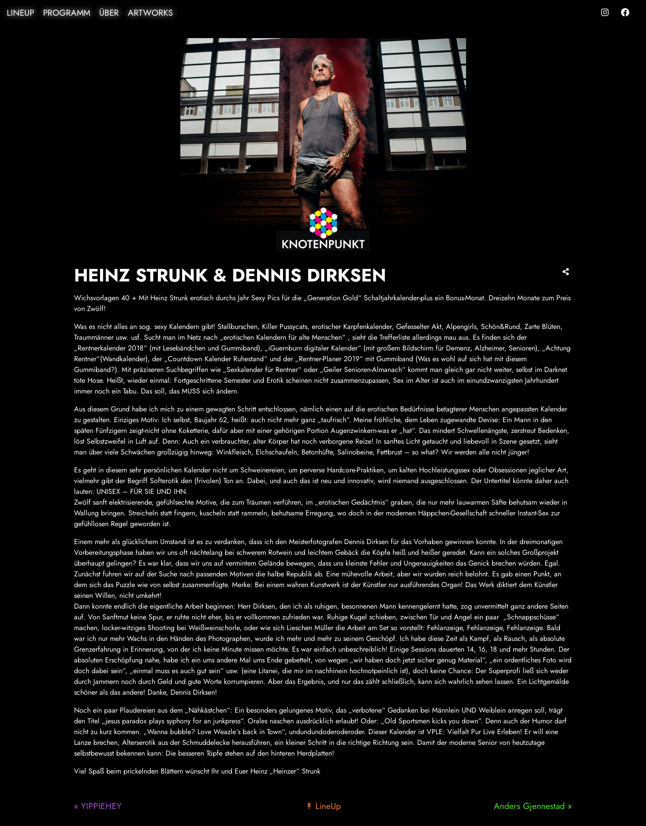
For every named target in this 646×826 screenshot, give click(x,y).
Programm (66, 13)
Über (109, 13)
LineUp (20, 13)
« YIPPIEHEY (98, 806)
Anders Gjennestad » (533, 806)
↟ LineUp (323, 806)
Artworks (150, 13)
